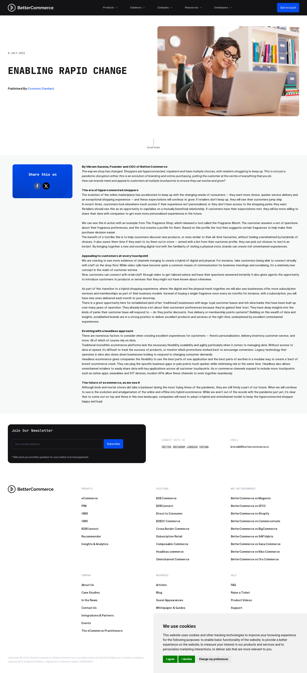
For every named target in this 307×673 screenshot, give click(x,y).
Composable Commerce (172, 544)
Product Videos (241, 600)
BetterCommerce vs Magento (251, 498)
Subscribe (113, 443)
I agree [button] (170, 659)
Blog (159, 592)
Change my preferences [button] (213, 659)
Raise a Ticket (240, 592)
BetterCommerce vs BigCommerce (254, 528)
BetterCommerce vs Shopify (250, 513)
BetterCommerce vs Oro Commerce (255, 559)
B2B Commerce (166, 498)
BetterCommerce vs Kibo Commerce (255, 551)
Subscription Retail (169, 536)
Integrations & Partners (97, 615)
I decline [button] (186, 659)
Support (236, 607)
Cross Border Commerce (172, 528)
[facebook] (38, 186)
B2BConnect (89, 528)
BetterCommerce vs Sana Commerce (256, 544)
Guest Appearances (169, 600)
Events (86, 623)
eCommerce (89, 498)
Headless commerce (170, 551)
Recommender (91, 536)
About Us (87, 585)
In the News (89, 600)
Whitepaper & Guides (170, 607)
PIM (84, 505)
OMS (84, 513)
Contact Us (89, 607)
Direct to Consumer (169, 513)
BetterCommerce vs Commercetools (255, 521)
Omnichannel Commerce (172, 559)
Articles (161, 585)
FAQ (233, 585)
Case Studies (90, 592)
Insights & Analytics (94, 544)
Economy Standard (41, 88)
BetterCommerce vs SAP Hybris (252, 536)
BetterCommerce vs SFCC (248, 505)
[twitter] (46, 186)
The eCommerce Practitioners (102, 630)
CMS (84, 521)
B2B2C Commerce (168, 521)
